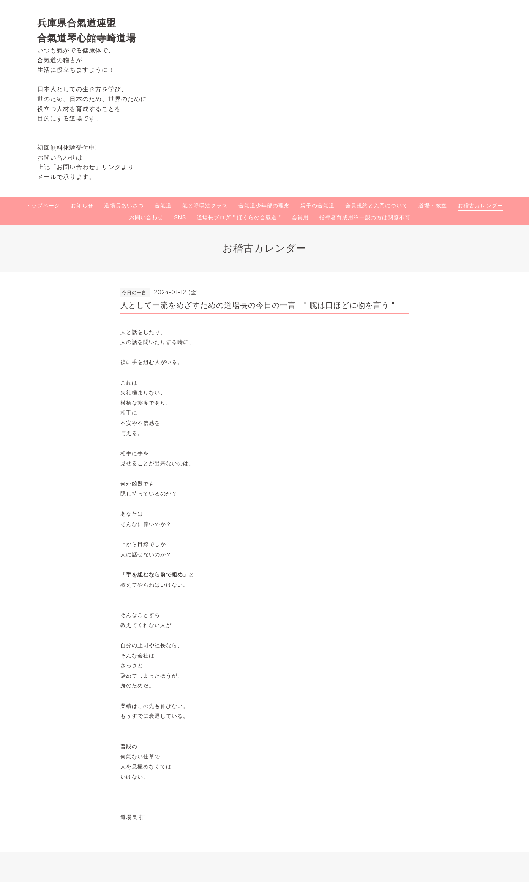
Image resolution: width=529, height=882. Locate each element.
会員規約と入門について (376, 206)
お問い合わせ (146, 217)
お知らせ (82, 206)
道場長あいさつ (124, 206)
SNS (180, 217)
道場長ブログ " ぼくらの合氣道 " (239, 217)
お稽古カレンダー (480, 206)
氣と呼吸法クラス (205, 206)
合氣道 (163, 206)
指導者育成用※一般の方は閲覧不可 (365, 217)
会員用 (300, 217)
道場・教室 (432, 206)
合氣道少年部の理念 (264, 206)
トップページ (43, 206)
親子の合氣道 (317, 206)
